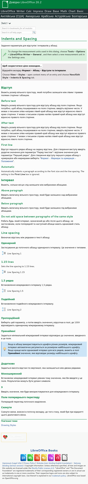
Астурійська (63, 16)
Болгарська (79, 16)
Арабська (47, 16)
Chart (71, 11)
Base (56, 11)
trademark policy (59, 475)
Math (63, 11)
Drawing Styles (8, 425)
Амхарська (33, 16)
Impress (38, 11)
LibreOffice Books (44, 450)
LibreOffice (8, 11)
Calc (29, 11)
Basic (80, 11)
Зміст (4, 23)
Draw (47, 11)
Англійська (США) (12, 16)
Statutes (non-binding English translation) (54, 463)
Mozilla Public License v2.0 (43, 468)
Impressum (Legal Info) (12, 463)
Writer (20, 11)
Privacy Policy (29, 463)
